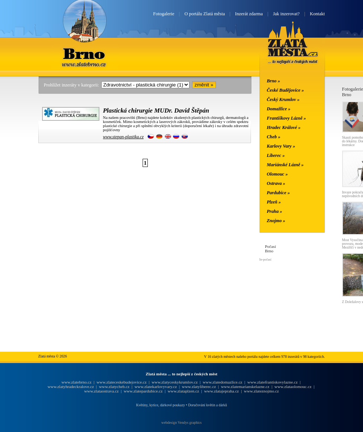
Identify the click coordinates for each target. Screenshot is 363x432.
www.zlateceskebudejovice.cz (121, 382)
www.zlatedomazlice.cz (222, 382)
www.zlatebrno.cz (76, 382)
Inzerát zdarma (248, 13)
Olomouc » (277, 174)
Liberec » (276, 155)
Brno (84, 53)
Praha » (274, 211)
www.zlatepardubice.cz (143, 391)
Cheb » (273, 136)
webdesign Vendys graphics (181, 422)
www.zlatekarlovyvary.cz (155, 386)
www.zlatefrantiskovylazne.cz (272, 382)
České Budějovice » (285, 90)
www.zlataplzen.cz (183, 391)
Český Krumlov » (283, 99)
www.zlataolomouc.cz (293, 386)
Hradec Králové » (284, 127)
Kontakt (317, 13)
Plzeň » (274, 202)
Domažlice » (278, 108)
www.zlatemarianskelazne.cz (245, 386)
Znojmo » (276, 220)
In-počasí (265, 259)
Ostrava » (276, 183)
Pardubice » (278, 192)
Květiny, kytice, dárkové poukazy (160, 405)
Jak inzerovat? (286, 13)
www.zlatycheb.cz (114, 386)
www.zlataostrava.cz (101, 391)
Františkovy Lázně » (286, 118)
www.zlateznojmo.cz (261, 391)
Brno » (273, 80)
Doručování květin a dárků (207, 405)
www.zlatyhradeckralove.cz (71, 386)
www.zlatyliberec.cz (199, 386)
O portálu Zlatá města (205, 13)
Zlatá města (293, 51)
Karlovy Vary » (281, 146)
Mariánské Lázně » (285, 164)
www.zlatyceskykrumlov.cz (175, 382)
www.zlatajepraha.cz (221, 391)
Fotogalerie (163, 13)
